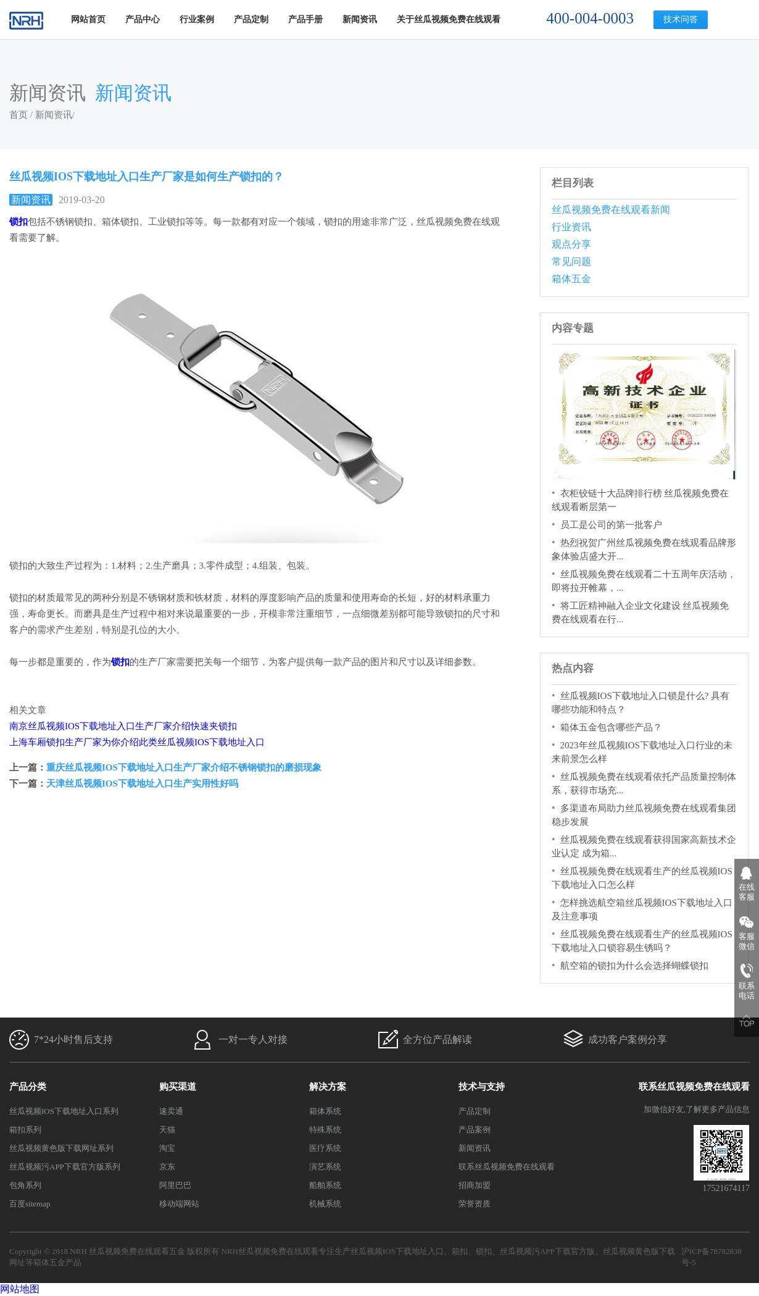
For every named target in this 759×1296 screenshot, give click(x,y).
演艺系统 (325, 1166)
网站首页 (88, 19)
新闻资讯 (359, 19)
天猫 (167, 1129)
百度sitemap (29, 1203)
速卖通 (171, 1111)
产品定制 (251, 19)
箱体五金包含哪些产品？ (611, 727)
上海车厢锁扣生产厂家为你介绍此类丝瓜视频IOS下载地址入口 (137, 742)
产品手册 (305, 19)
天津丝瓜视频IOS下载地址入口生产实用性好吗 (142, 783)
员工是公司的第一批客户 (611, 525)
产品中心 (142, 19)
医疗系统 (325, 1148)
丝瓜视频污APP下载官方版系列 (64, 1166)
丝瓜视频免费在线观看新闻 (611, 209)
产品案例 (474, 1129)
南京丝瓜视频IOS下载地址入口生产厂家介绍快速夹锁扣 (123, 726)
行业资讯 (571, 227)
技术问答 (680, 19)
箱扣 (460, 1251)
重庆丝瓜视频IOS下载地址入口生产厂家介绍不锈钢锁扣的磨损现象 (183, 767)
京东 (167, 1166)
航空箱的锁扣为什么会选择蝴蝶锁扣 (634, 966)
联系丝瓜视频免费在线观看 (506, 1166)
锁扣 (484, 1251)
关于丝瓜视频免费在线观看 (448, 19)
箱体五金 (571, 279)
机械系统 (325, 1203)
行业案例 (197, 19)
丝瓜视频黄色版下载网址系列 (61, 1148)
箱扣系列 (25, 1129)
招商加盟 (474, 1185)
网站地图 (19, 1289)
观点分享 (571, 244)
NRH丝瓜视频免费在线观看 (270, 1251)
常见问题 (571, 261)
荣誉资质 (474, 1203)
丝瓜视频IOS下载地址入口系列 (63, 1111)
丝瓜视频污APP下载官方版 (547, 1251)
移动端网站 (179, 1203)
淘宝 (167, 1148)
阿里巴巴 (175, 1185)
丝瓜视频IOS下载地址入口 (397, 1251)
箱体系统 (325, 1111)
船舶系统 (325, 1185)
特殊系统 (325, 1129)
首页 (18, 115)
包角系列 (25, 1185)
